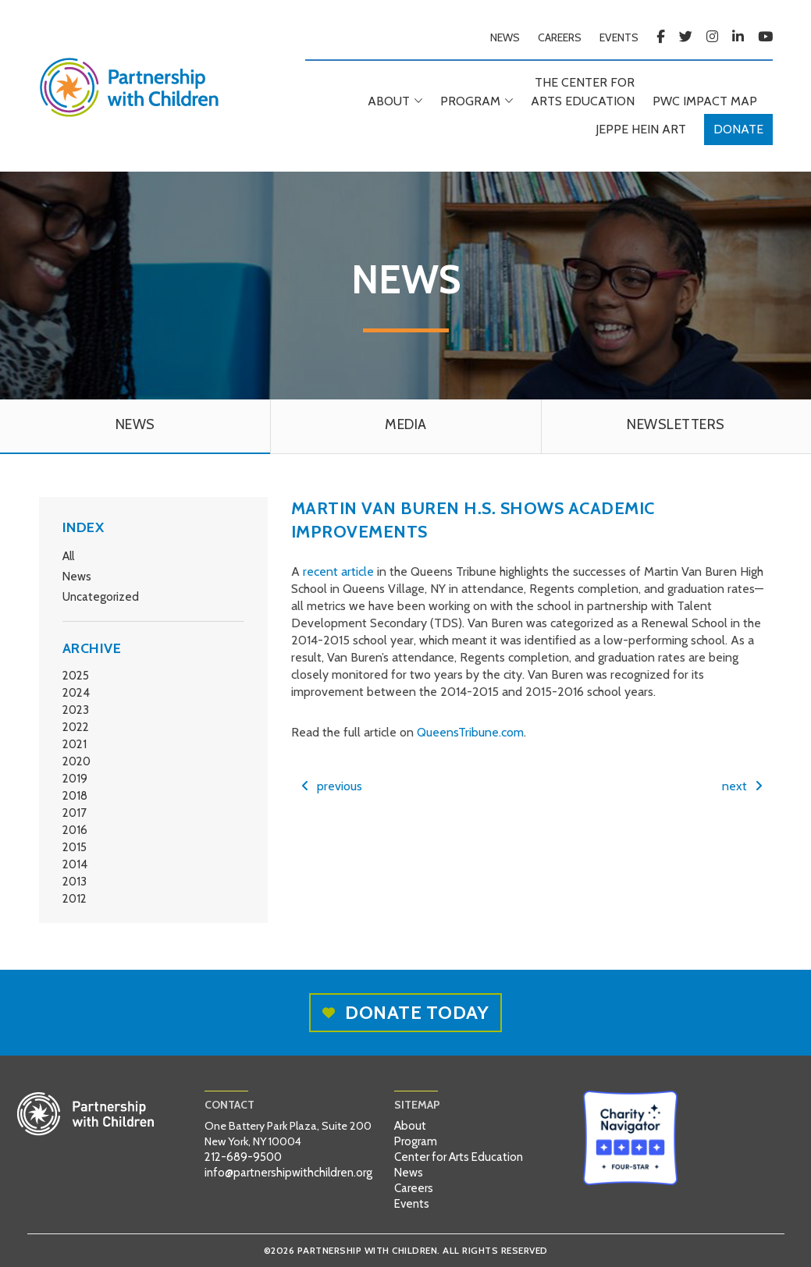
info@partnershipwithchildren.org (288, 1173)
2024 (76, 693)
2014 (74, 864)
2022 (75, 727)
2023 (75, 710)
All (68, 556)
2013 (74, 882)
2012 (74, 899)
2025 (75, 676)
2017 (74, 813)
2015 (74, 847)
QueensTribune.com (470, 732)
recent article (338, 571)
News (76, 577)
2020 (76, 761)
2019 (74, 779)
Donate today (405, 1012)
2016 (74, 830)
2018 (74, 796)
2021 (74, 744)
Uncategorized (100, 597)
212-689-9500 (243, 1157)
